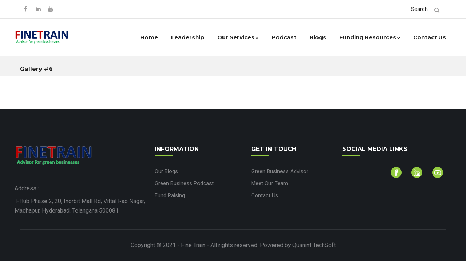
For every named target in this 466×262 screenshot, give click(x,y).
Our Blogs (166, 171)
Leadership (187, 37)
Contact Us (429, 37)
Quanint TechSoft (314, 245)
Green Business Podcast (184, 183)
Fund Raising (170, 195)
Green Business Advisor (279, 171)
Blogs (317, 37)
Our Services (237, 37)
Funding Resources (369, 37)
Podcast (284, 37)
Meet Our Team (269, 183)
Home (149, 37)
